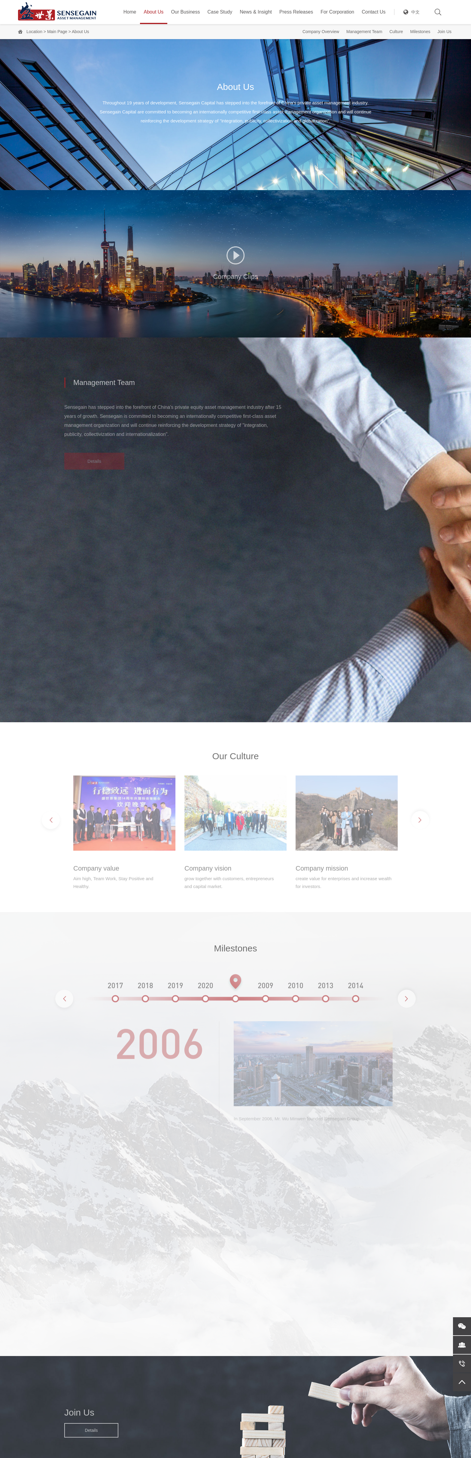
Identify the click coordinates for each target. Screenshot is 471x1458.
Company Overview (320, 31)
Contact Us (373, 11)
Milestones (420, 31)
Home (129, 11)
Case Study (220, 11)
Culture (396, 31)
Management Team (364, 31)
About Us (154, 11)
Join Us (444, 31)
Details (91, 1434)
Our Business (185, 11)
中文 (415, 12)
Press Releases (296, 11)
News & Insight (256, 11)
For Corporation (337, 11)
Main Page (57, 31)
